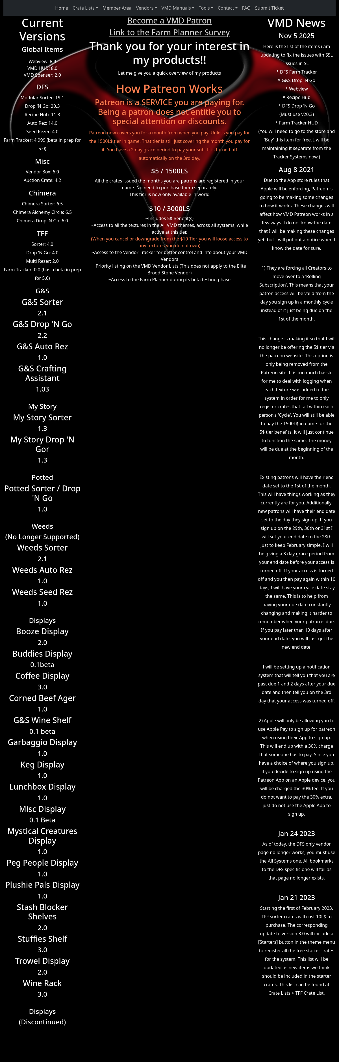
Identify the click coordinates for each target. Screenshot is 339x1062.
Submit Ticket (269, 8)
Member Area (117, 8)
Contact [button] (226, 8)
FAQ (246, 8)
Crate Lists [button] (84, 8)
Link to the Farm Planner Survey (169, 32)
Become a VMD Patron (169, 20)
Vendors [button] (145, 8)
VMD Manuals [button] (176, 8)
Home (61, 8)
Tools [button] (204, 8)
